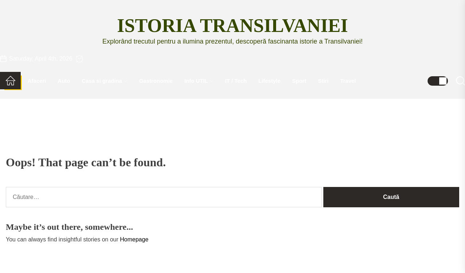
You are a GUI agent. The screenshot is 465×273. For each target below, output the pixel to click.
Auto (64, 81)
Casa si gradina (105, 81)
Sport (299, 81)
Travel (348, 81)
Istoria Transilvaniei (232, 25)
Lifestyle (269, 81)
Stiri (323, 81)
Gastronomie (156, 81)
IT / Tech (236, 81)
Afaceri (37, 81)
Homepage (134, 239)
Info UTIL (198, 81)
